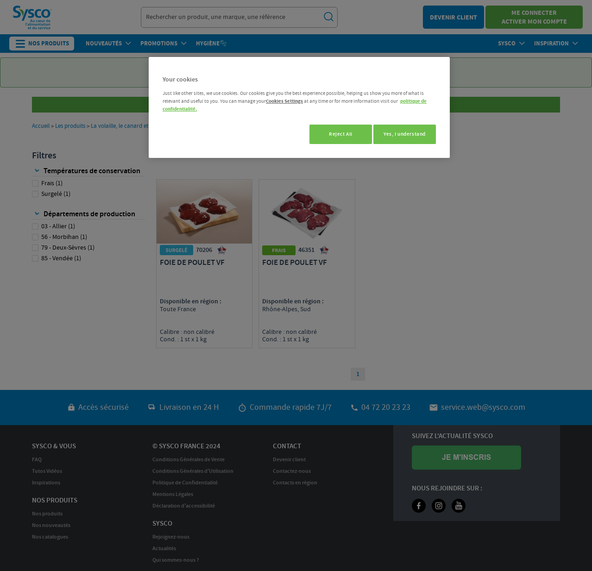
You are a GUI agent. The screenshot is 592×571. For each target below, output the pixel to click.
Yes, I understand (405, 134)
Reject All (335, 134)
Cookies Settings (284, 101)
